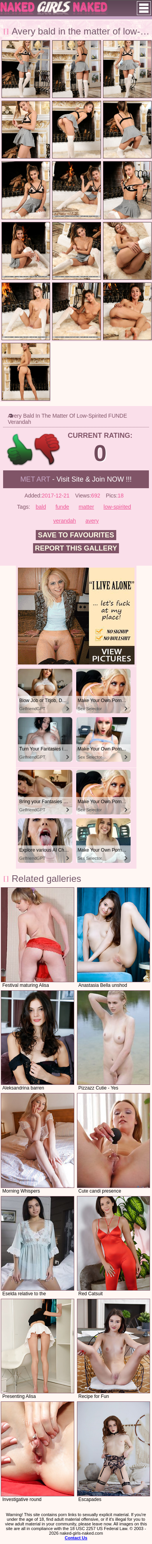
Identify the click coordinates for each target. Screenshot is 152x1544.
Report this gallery (76, 548)
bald (41, 507)
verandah (64, 521)
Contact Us (76, 1537)
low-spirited (117, 507)
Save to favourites (76, 535)
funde (62, 507)
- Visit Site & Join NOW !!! (76, 479)
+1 (20, 449)
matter (86, 507)
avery (92, 521)
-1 (47, 449)
